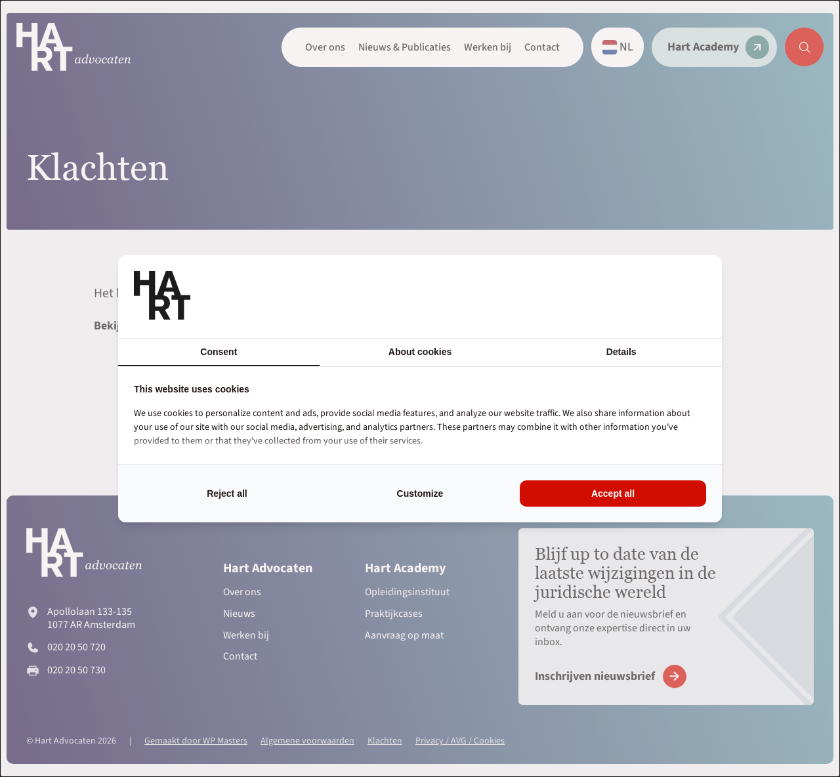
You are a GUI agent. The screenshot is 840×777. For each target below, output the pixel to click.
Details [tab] (621, 351)
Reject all (227, 493)
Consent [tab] (218, 351)
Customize (420, 493)
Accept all (613, 493)
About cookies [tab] (420, 351)
